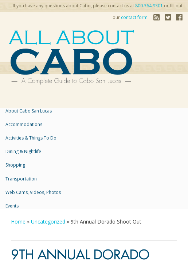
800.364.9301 (149, 6)
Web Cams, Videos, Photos (33, 192)
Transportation (21, 179)
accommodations (23, 124)
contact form (134, 17)
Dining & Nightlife (23, 151)
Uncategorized (48, 221)
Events (12, 206)
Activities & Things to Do (30, 138)
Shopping (15, 165)
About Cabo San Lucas (28, 111)
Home (18, 221)
